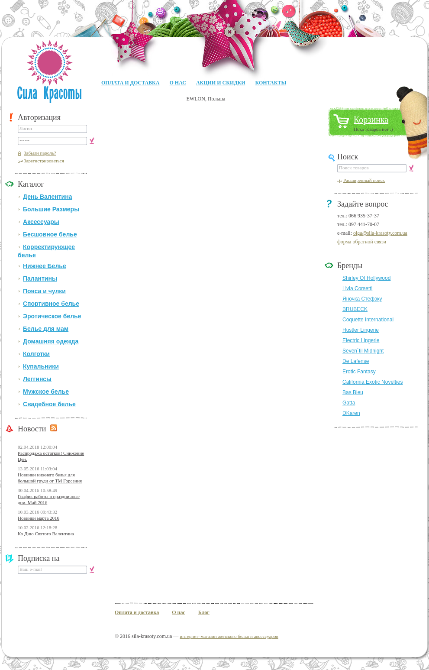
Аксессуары (41, 221)
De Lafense (355, 361)
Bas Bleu (352, 392)
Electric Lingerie (360, 340)
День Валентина (47, 196)
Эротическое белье (52, 316)
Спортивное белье (51, 303)
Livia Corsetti (357, 288)
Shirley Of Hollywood (366, 278)
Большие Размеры (51, 209)
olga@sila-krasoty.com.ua (380, 233)
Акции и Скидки (220, 83)
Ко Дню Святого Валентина (46, 533)
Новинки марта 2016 (38, 518)
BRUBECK (355, 309)
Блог (204, 612)
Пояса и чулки (44, 291)
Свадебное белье (49, 404)
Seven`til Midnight (363, 351)
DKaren (351, 413)
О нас (177, 83)
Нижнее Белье (44, 265)
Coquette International (368, 320)
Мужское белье (46, 391)
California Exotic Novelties (372, 382)
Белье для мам (45, 328)
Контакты (271, 83)
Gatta (348, 403)
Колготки (36, 353)
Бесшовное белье (50, 234)
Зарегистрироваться (44, 160)
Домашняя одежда (50, 341)
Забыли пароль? (40, 152)
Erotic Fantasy (359, 372)
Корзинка (371, 119)
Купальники (41, 366)
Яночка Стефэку (362, 299)
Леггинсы (37, 378)
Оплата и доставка (130, 83)
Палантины (40, 278)
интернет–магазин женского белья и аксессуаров (229, 636)
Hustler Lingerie (360, 330)
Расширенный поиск (364, 180)
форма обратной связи (361, 242)
